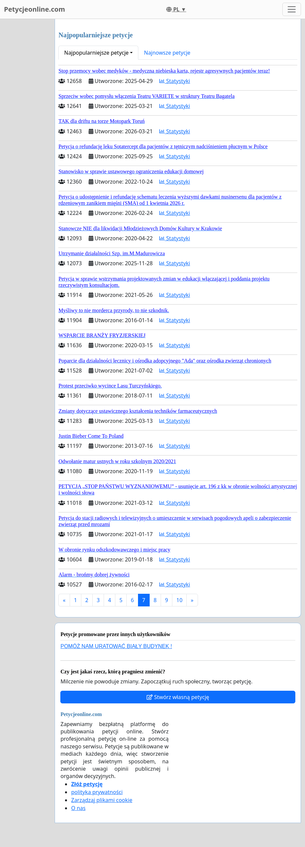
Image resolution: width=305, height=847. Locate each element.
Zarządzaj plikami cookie (101, 800)
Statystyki (174, 81)
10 (179, 600)
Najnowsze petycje (167, 52)
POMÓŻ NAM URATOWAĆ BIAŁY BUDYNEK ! (116, 646)
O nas (78, 808)
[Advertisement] (25, 119)
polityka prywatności (96, 792)
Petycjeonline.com (34, 9)
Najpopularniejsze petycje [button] (96, 52)
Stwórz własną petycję (178, 697)
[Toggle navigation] (291, 9)
